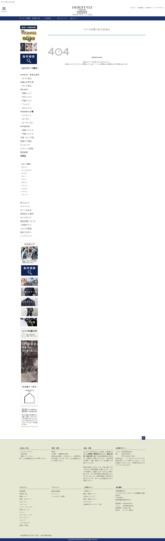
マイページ (62, 18)
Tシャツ (22, 512)
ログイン (133, 7)
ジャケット (23, 504)
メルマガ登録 (26, 229)
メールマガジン (159, 7)
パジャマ (22, 520)
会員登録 (140, 7)
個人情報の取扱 (46, 535)
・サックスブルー (26, 170)
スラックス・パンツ (26, 515)
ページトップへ (143, 438)
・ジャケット (26, 115)
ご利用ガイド (149, 7)
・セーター (25, 119)
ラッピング (25, 145)
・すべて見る (26, 78)
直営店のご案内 (26, 214)
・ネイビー (24, 173)
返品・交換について (90, 499)
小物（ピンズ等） (27, 137)
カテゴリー (23, 487)
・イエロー (24, 188)
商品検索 (24, 152)
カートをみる (26, 210)
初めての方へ (26, 232)
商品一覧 (36, 18)
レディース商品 (26, 149)
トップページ (26, 236)
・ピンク (23, 179)
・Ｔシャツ (25, 104)
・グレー (23, 176)
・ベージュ (24, 185)
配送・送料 (55, 448)
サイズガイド (26, 217)
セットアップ (23, 517)
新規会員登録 (55, 491)
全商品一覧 (23, 494)
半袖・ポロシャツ (25, 499)
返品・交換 (87, 448)
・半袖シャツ (26, 101)
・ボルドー (24, 182)
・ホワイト (24, 167)
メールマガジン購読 (58, 496)
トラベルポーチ (24, 523)
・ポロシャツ (26, 97)
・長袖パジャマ (26, 130)
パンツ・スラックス (26, 507)
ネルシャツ (23, 502)
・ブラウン (24, 191)
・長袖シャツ (26, 93)
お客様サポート (121, 448)
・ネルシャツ (26, 108)
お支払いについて (89, 496)
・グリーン (24, 194)
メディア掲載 (24, 18)
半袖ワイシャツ (24, 509)
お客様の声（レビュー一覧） (92, 504)
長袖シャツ (23, 496)
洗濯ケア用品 (26, 141)
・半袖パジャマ (26, 134)
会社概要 (119, 487)
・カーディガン (26, 123)
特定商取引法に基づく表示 (30, 535)
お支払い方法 (24, 448)
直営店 (48, 18)
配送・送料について (90, 494)
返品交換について (27, 221)
